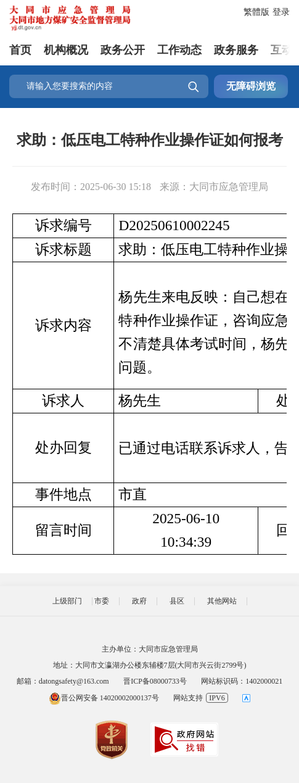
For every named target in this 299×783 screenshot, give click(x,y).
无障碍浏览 (251, 86)
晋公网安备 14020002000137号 (104, 698)
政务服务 (236, 49)
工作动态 (179, 49)
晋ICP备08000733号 (155, 681)
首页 (20, 49)
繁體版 (256, 12)
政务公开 (122, 49)
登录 (281, 12)
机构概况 (66, 49)
